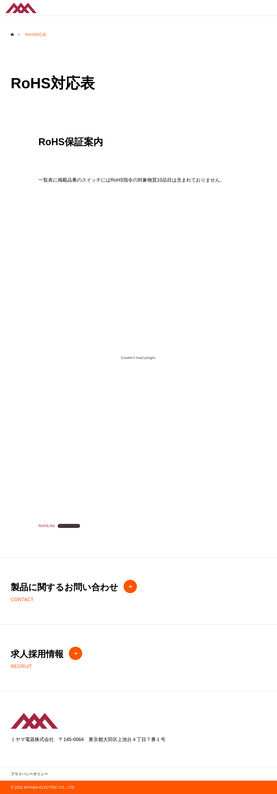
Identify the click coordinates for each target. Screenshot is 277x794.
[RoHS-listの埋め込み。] (138, 357)
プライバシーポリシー (29, 774)
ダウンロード (69, 526)
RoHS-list (46, 526)
